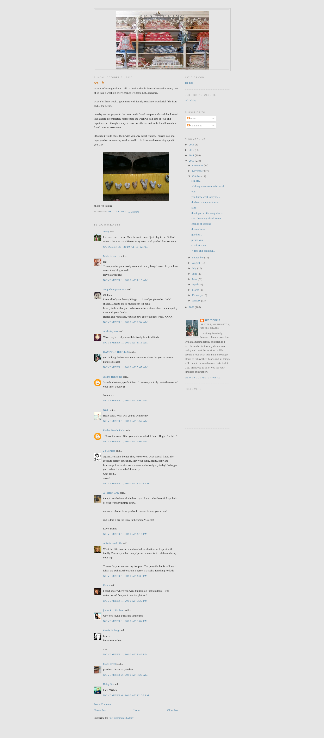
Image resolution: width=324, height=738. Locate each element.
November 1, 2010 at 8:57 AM (125, 420)
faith (193, 207)
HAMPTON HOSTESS (116, 351)
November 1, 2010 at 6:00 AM (125, 400)
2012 (192, 149)
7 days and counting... (203, 250)
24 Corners (109, 450)
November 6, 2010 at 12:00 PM (126, 695)
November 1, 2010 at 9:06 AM (125, 441)
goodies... (196, 234)
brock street (109, 663)
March (196, 289)
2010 (192, 160)
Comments (194, 125)
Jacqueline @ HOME (114, 289)
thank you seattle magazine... (207, 213)
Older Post (173, 710)
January (196, 300)
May (195, 279)
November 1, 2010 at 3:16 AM (125, 342)
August (196, 262)
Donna (106, 585)
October (196, 176)
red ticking (162, 17)
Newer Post (100, 710)
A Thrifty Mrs (110, 331)
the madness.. (198, 229)
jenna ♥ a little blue (113, 610)
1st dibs (189, 82)
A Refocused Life (112, 543)
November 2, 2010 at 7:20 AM (125, 674)
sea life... (196, 180)
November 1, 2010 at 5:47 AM (125, 367)
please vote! (197, 239)
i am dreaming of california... (207, 218)
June (195, 273)
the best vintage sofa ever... (205, 202)
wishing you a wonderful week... (208, 186)
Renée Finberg (111, 630)
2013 (192, 144)
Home (136, 710)
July (194, 268)
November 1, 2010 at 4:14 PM (125, 533)
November (198, 170)
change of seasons (201, 223)
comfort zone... (199, 245)
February (197, 295)
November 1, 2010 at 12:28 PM (126, 483)
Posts (191, 118)
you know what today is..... (205, 196)
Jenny (106, 231)
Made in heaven (111, 256)
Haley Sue (108, 684)
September (198, 257)
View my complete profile (202, 378)
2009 (192, 307)
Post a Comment (103, 704)
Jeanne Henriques (112, 376)
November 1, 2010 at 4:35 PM (125, 575)
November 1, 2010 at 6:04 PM (125, 621)
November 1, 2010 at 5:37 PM (125, 600)
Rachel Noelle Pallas (114, 430)
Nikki (106, 410)
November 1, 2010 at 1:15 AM (125, 280)
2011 (192, 155)
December (198, 165)
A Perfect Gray (111, 492)
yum (193, 191)
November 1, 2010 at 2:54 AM (125, 322)
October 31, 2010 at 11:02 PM (125, 246)
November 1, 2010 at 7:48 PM (125, 654)
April (195, 284)
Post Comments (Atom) (121, 717)
